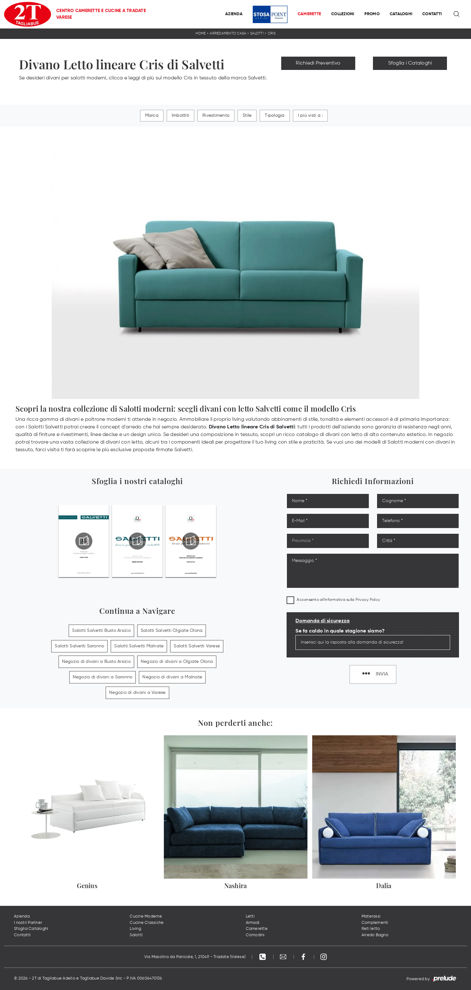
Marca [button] (151, 115)
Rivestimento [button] (215, 115)
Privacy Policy (368, 600)
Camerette (309, 14)
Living (135, 929)
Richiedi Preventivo (318, 63)
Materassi (371, 916)
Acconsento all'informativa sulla (338, 600)
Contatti (432, 14)
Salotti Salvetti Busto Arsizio (101, 630)
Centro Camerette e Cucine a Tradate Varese (101, 14)
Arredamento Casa (228, 33)
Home (200, 33)
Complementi (375, 923)
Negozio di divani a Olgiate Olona (177, 661)
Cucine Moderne (146, 916)
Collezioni (342, 14)
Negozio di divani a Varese (137, 692)
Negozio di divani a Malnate (172, 677)
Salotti (257, 33)
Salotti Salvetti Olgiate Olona (172, 630)
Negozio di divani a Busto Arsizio (96, 661)
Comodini (255, 935)
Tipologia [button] (274, 115)
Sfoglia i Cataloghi (410, 63)
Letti (250, 916)
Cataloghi (401, 14)
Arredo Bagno (375, 935)
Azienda (234, 14)
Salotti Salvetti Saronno (79, 646)
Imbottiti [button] (180, 115)
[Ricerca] (457, 14)
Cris (272, 33)
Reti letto (371, 929)
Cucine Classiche (147, 923)
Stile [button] (247, 115)
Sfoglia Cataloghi (31, 929)
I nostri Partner (28, 923)
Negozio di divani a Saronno (103, 677)
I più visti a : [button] (310, 115)
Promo (372, 14)
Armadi (253, 923)
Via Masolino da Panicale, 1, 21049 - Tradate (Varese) (194, 957)
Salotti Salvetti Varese (197, 646)
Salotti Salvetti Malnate (139, 646)
